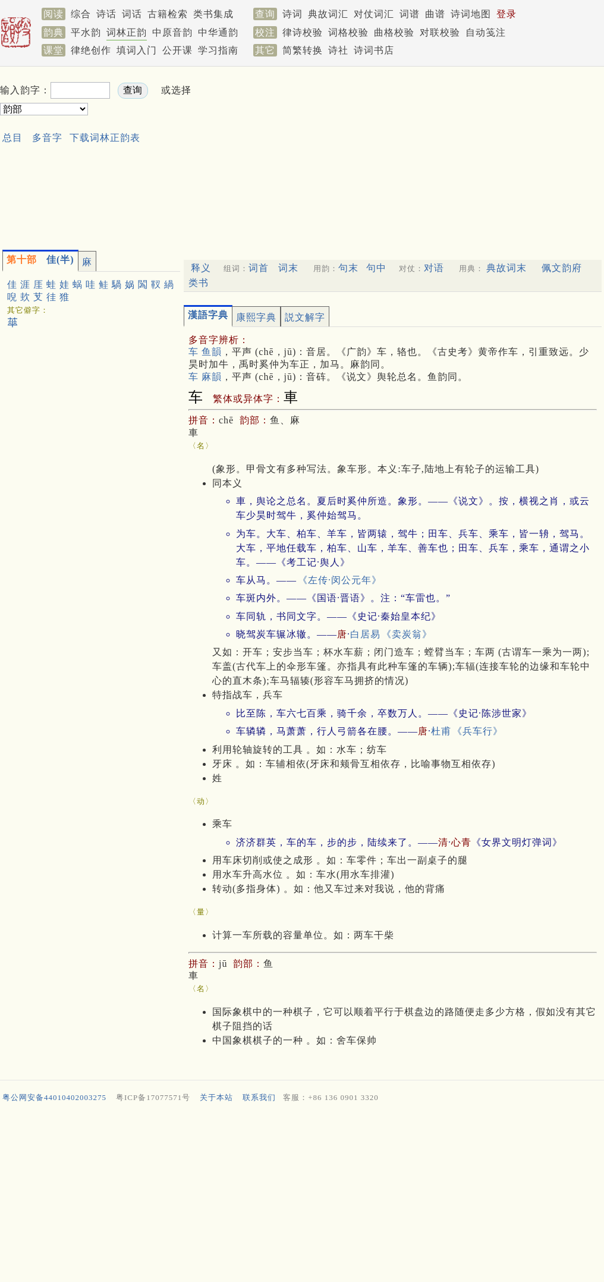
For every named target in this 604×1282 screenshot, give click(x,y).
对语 (434, 268)
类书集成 (213, 14)
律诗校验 (302, 32)
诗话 (106, 14)
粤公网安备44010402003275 (54, 1097)
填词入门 (137, 50)
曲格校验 (394, 32)
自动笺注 (485, 32)
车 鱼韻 (205, 352)
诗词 (292, 14)
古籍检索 (167, 14)
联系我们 (259, 1097)
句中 (376, 268)
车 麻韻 (205, 377)
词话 (132, 14)
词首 (258, 268)
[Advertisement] (338, 155)
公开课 (177, 50)
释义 (201, 268)
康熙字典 (256, 317)
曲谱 (435, 14)
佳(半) (40, 259)
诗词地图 (471, 14)
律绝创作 (91, 50)
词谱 (409, 14)
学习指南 (218, 50)
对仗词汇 (374, 14)
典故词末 (506, 268)
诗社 (338, 50)
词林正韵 (126, 32)
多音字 (47, 138)
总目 (12, 138)
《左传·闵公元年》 (340, 580)
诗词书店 (374, 50)
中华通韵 (218, 32)
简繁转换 (302, 50)
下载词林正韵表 (105, 138)
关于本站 (216, 1097)
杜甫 (441, 731)
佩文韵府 (562, 268)
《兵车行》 (477, 731)
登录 (506, 14)
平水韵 (86, 32)
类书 (198, 283)
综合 (81, 14)
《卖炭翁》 (407, 634)
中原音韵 (172, 32)
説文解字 (305, 317)
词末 (288, 268)
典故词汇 (328, 14)
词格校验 (348, 32)
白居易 (365, 634)
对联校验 (440, 32)
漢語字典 (208, 315)
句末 (348, 268)
